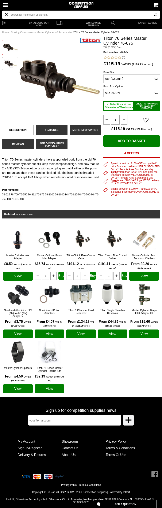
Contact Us (70, 448)
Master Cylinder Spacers (18, 368)
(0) (114, 57)
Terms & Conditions (120, 448)
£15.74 (49, 265)
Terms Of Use (116, 455)
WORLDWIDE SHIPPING (93, 24)
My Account (26, 441)
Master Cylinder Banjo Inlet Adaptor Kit (144, 312)
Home (5, 32)
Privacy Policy (116, 441)
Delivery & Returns (32, 455)
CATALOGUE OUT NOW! (39, 24)
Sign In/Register (30, 448)
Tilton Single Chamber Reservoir (112, 312)
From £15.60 (144, 323)
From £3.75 (18, 323)
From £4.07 (49, 323)
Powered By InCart (119, 492)
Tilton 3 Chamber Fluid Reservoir (81, 312)
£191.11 (112, 265)
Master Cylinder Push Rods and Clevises (144, 257)
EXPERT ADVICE (147, 23)
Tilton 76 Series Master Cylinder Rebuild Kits (49, 369)
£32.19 (49, 378)
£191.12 (81, 265)
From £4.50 (18, 378)
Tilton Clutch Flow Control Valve (81, 257)
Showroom (70, 441)
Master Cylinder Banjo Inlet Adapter (49, 257)
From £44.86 (112, 323)
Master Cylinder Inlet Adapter (18, 257)
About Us (69, 455)
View (18, 276)
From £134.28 (81, 323)
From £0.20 (144, 265)
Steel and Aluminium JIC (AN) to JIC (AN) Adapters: (18, 313)
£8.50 (18, 265)
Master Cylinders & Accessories (54, 32)
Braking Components (23, 32)
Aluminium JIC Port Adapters (49, 312)
